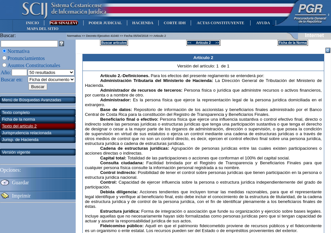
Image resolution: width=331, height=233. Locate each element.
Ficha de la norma (18, 119)
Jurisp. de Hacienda (20, 139)
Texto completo (16, 112)
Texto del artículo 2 (19, 126)
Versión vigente (16, 152)
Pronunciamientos (26, 58)
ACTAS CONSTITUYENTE (220, 23)
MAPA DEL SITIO (42, 28)
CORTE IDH (175, 23)
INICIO (32, 23)
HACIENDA (142, 23)
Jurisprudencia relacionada (26, 132)
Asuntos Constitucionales (33, 65)
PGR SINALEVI (63, 23)
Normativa (18, 51)
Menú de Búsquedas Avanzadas (31, 99)
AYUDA (263, 23)
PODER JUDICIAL (105, 23)
